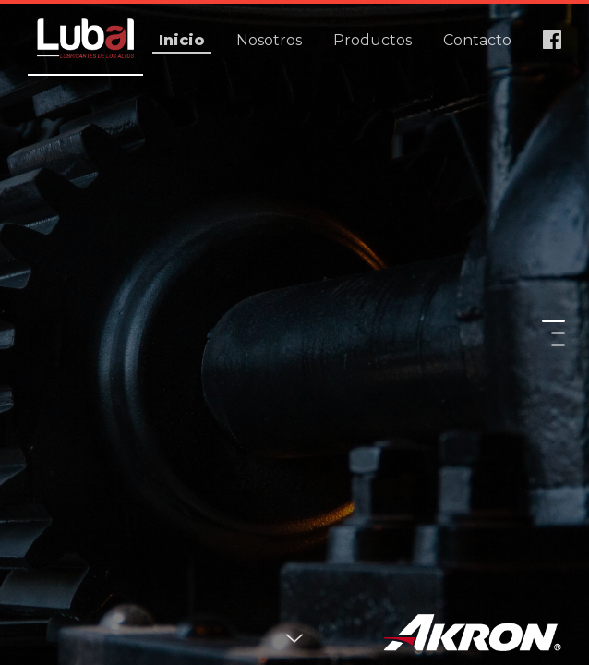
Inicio (182, 40)
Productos (372, 40)
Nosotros (269, 40)
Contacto (477, 40)
